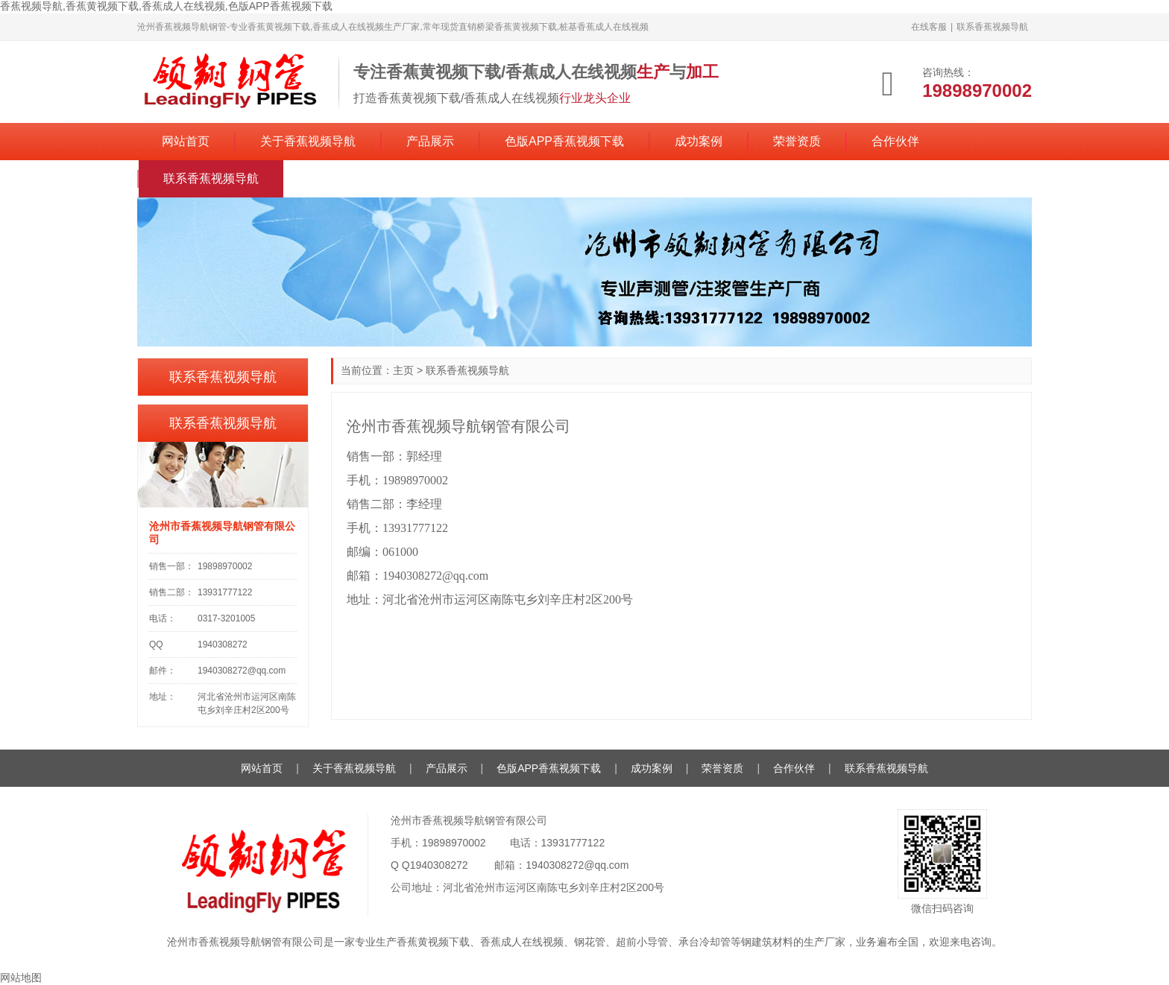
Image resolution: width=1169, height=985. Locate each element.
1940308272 (439, 865)
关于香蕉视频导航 (308, 141)
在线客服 (929, 27)
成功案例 (698, 141)
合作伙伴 (895, 141)
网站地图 (21, 978)
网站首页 (185, 141)
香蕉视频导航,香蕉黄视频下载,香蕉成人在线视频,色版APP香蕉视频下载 (166, 6)
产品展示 (430, 141)
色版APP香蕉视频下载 (564, 141)
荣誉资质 (797, 141)
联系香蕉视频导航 (992, 27)
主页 (403, 370)
